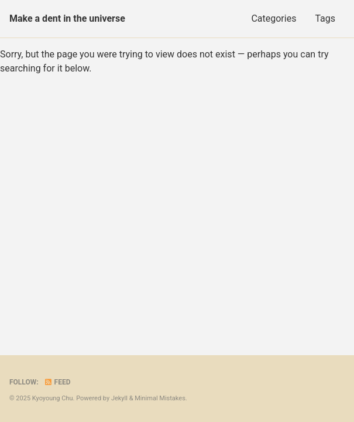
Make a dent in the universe (67, 18)
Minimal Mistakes (160, 398)
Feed (57, 382)
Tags (325, 18)
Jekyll (119, 398)
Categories (273, 18)
